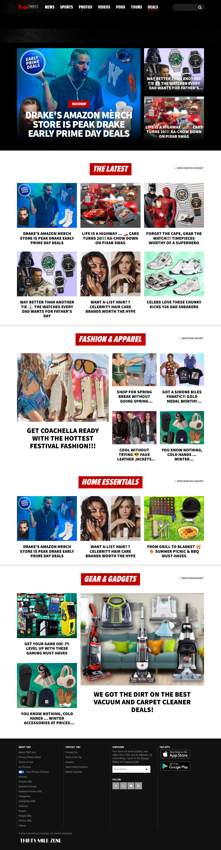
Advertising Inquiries (77, 767)
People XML (25, 815)
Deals (189, 36)
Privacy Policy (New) (30, 757)
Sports (52, 36)
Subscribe (146, 769)
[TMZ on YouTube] (130, 785)
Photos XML (25, 820)
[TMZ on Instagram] (37, 6)
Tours (163, 36)
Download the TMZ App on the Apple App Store (175, 754)
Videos (111, 36)
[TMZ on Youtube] (30, 6)
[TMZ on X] (24, 6)
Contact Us (72, 752)
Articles (23, 776)
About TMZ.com (27, 752)
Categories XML (27, 801)
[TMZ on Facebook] (19, 6)
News (25, 36)
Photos (82, 36)
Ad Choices (25, 767)
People (22, 811)
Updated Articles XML (30, 791)
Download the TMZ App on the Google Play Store (175, 766)
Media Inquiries (74, 771)
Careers (70, 762)
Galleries (23, 806)
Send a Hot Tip (73, 757)
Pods (138, 36)
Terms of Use (26, 762)
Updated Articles (28, 786)
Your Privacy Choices (34, 771)
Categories (24, 796)
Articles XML (26, 781)
